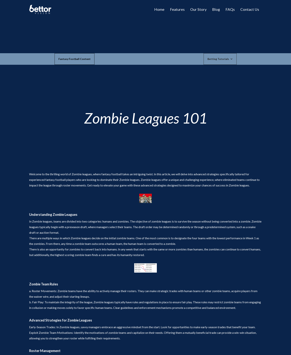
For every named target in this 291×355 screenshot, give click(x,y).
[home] (40, 9)
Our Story (198, 9)
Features (177, 9)
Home (159, 9)
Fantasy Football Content (74, 58)
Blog (216, 9)
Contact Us (249, 9)
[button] (220, 59)
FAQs (230, 9)
